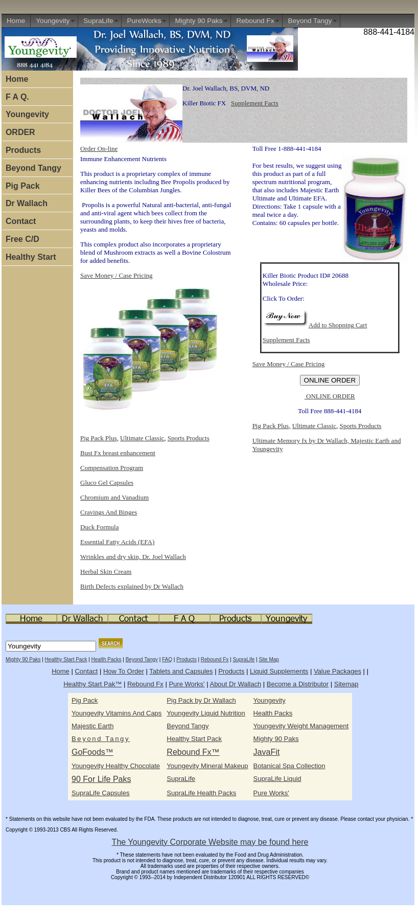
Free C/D (22, 239)
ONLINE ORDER (330, 396)
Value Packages (337, 671)
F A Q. (17, 97)
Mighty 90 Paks (198, 21)
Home (16, 21)
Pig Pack (23, 186)
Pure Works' (186, 684)
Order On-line (99, 148)
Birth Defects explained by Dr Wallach (131, 586)
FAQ (167, 659)
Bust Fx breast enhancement (117, 453)
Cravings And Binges (108, 512)
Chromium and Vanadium (114, 497)
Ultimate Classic (142, 438)
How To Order (123, 671)
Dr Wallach (27, 203)
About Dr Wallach (235, 684)
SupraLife (98, 21)
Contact (21, 221)
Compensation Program (111, 468)
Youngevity (52, 21)
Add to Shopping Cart (315, 325)
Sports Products (189, 438)
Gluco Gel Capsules (106, 482)
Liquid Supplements (279, 671)
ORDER (20, 132)
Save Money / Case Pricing (116, 275)
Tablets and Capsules (181, 671)
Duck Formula (99, 527)
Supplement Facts (254, 103)
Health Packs (106, 659)
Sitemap (346, 684)
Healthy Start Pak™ (92, 684)
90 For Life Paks (101, 779)
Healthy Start (31, 257)
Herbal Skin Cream (105, 571)
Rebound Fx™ (193, 752)
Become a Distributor (298, 684)
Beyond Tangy (310, 21)
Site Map (268, 659)
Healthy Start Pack (66, 659)
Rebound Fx (255, 21)
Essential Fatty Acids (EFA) (117, 542)
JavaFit (266, 752)
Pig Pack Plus (98, 438)
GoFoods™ (92, 752)
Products (23, 150)
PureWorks (144, 21)
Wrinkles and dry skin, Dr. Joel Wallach (133, 557)
